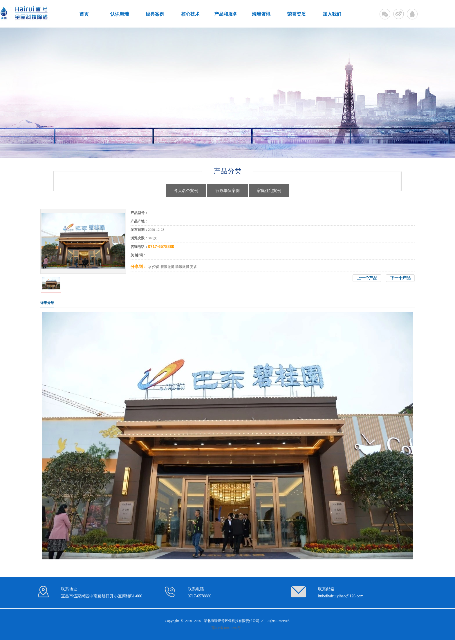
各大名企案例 (186, 190)
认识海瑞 (119, 14)
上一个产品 (367, 278)
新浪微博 (167, 267)
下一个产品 (400, 278)
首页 (84, 14)
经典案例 (155, 14)
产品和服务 (225, 14)
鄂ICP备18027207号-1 (227, 628)
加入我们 (332, 14)
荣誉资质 (296, 14)
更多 (193, 267)
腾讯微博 (182, 267)
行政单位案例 (227, 190)
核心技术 (190, 14)
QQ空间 (154, 267)
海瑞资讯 (261, 14)
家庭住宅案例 (269, 190)
